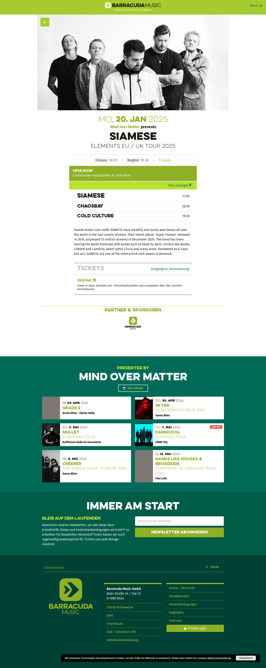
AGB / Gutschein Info (121, 632)
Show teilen (217, 28)
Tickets (165, 160)
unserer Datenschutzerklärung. (215, 658)
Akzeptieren (246, 658)
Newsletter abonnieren (179, 532)
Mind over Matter (125, 127)
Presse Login (197, 628)
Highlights (176, 612)
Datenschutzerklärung (122, 640)
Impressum (115, 624)
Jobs (110, 615)
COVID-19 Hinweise (120, 607)
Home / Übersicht (182, 588)
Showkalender (179, 596)
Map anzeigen (178, 185)
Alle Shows (135, 388)
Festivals (175, 621)
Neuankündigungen (183, 604)
